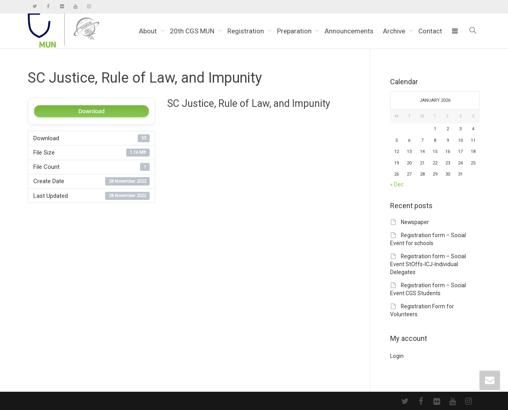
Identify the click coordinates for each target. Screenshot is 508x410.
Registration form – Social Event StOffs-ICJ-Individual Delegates (428, 264)
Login (397, 356)
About (148, 31)
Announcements (349, 31)
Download (91, 111)
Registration (246, 31)
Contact (430, 31)
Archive (395, 31)
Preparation (295, 31)
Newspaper (415, 222)
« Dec (397, 184)
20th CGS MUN (193, 31)
